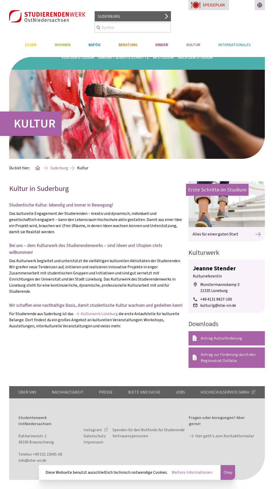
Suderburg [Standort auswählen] (109, 16)
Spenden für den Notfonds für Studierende (148, 430)
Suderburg (59, 168)
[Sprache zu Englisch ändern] (260, 5)
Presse (106, 392)
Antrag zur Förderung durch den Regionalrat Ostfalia (228, 358)
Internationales (234, 45)
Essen (30, 45)
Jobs (180, 392)
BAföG (94, 45)
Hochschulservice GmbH (225, 392)
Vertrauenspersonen (130, 436)
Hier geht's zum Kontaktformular (224, 436)
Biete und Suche (144, 392)
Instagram (93, 430)
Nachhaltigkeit (68, 392)
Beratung (128, 45)
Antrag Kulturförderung (221, 338)
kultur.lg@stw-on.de (218, 305)
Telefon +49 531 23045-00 (40, 454)
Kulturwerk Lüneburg (99, 314)
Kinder (161, 45)
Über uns (27, 392)
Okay (228, 472)
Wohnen (62, 45)
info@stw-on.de (32, 460)
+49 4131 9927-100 (216, 299)
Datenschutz (94, 436)
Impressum (93, 442)
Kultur (193, 45)
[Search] (133, 27)
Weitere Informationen (192, 472)
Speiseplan (214, 5)
